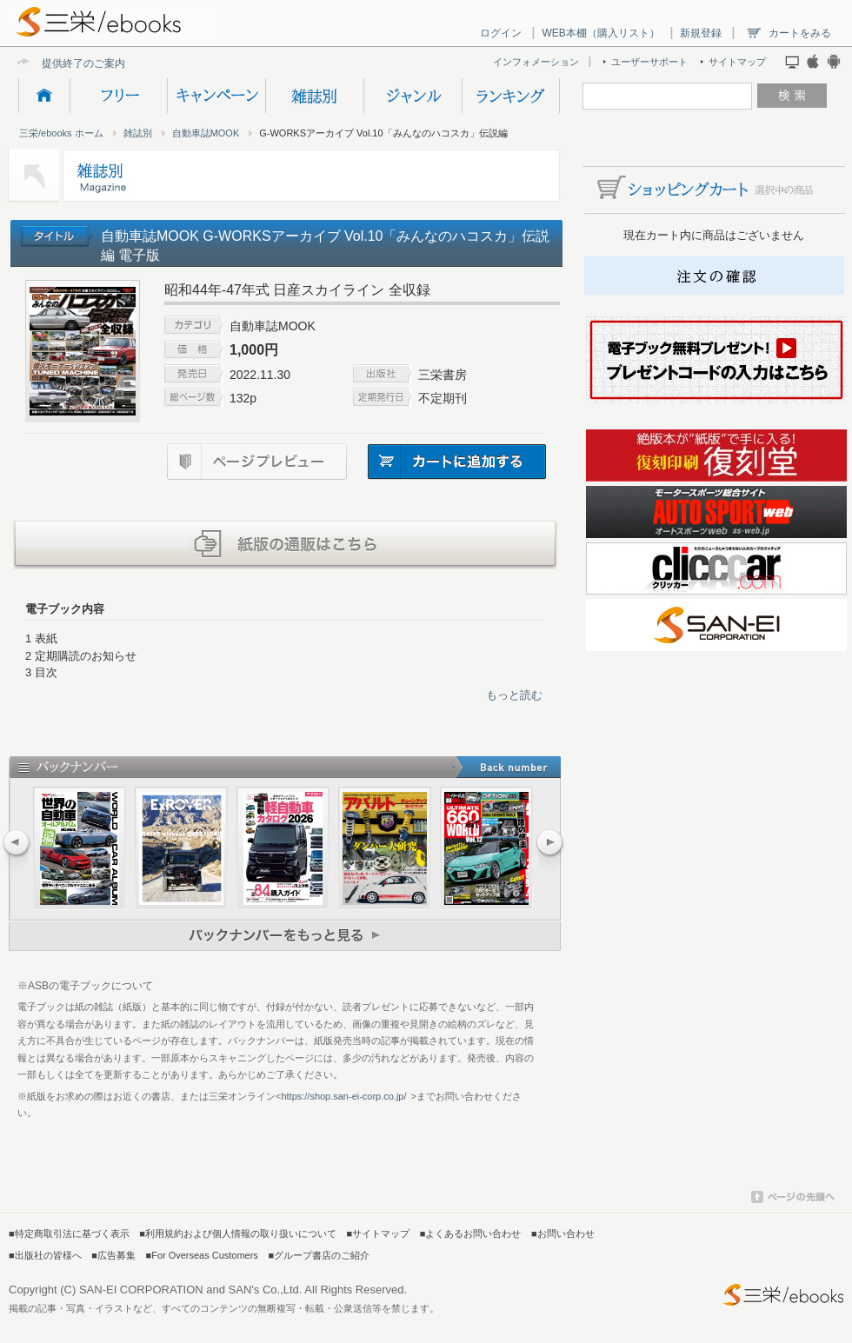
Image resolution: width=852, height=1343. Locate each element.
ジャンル (412, 95)
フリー (118, 95)
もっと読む (514, 694)
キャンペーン (216, 95)
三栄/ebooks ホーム (61, 133)
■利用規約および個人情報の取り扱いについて (237, 1233)
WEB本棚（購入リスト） (600, 33)
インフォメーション (536, 62)
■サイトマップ (378, 1233)
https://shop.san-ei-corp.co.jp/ (343, 1096)
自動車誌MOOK (206, 133)
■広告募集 (113, 1255)
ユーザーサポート (649, 62)
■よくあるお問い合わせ (471, 1233)
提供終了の (68, 63)
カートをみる (800, 33)
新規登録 (701, 33)
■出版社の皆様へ (45, 1255)
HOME (44, 95)
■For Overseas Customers (202, 1255)
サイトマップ (737, 62)
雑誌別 (314, 95)
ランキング (511, 95)
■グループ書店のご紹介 (318, 1255)
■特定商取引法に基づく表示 (69, 1233)
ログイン (501, 33)
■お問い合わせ (563, 1233)
